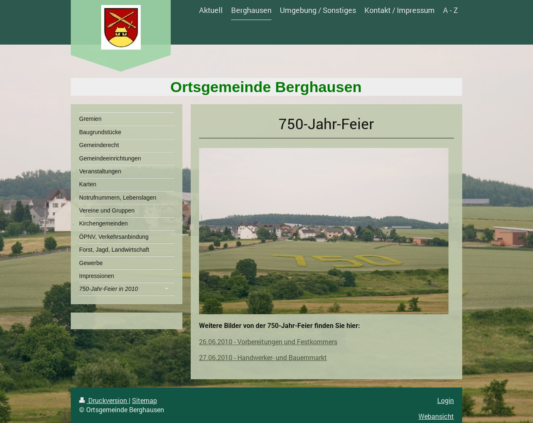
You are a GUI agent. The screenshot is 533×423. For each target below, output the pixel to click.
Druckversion (104, 400)
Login (445, 400)
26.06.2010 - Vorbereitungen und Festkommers (268, 341)
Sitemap (144, 400)
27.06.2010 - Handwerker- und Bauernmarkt (263, 357)
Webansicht (436, 416)
